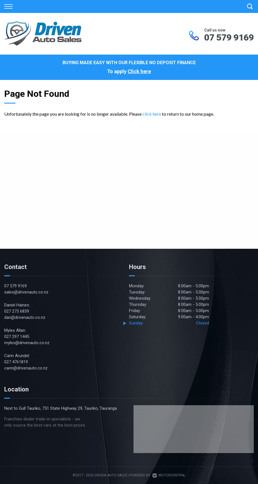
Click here (139, 71)
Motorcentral (168, 475)
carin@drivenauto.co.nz (26, 368)
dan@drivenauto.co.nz (24, 317)
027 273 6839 (16, 311)
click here (152, 113)
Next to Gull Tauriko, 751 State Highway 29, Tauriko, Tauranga (60, 408)
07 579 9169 (229, 37)
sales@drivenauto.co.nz (26, 292)
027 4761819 (16, 361)
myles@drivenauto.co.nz (27, 342)
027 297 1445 (16, 336)
